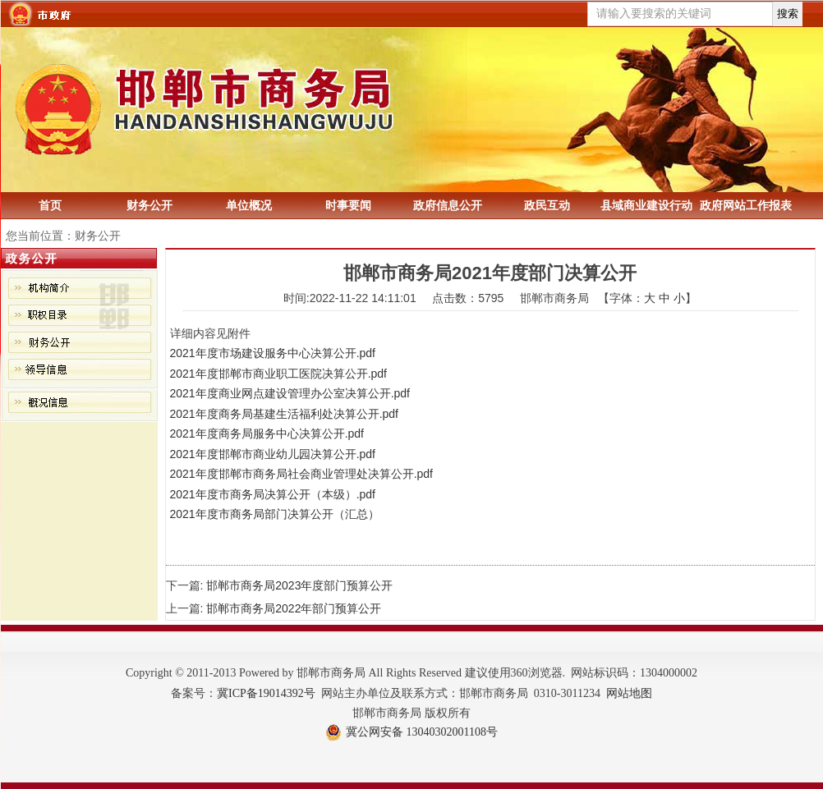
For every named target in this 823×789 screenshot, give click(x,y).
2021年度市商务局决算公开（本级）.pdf (273, 494)
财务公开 (149, 205)
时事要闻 (348, 205)
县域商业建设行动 (646, 205)
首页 (50, 205)
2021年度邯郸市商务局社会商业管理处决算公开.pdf (302, 473)
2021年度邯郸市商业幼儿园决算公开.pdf (273, 454)
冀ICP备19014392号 (266, 693)
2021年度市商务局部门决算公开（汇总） (274, 514)
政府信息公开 (447, 205)
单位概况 (249, 205)
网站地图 (629, 693)
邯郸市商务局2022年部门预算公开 (293, 608)
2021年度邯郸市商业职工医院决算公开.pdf (279, 373)
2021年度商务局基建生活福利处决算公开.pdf (284, 413)
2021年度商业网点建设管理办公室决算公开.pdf (290, 393)
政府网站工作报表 (746, 205)
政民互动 (547, 205)
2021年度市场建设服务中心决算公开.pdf (273, 353)
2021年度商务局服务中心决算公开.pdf (267, 433)
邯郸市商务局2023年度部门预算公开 (299, 585)
